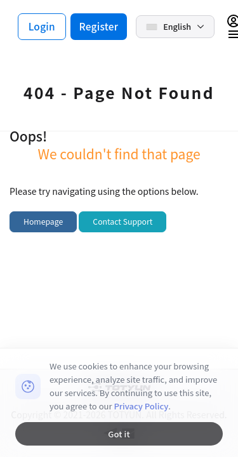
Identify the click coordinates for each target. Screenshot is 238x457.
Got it (119, 434)
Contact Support (122, 221)
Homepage (43, 221)
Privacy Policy (141, 406)
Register (99, 26)
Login (42, 26)
